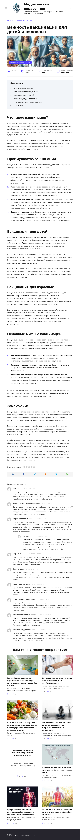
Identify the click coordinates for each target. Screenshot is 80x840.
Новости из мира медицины (20, 62)
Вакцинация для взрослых (25, 99)
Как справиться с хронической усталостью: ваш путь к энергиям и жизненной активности (56, 725)
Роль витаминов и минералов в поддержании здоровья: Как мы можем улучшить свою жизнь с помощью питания (22, 725)
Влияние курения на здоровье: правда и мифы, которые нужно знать (57, 768)
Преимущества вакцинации (26, 92)
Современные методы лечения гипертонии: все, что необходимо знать (57, 680)
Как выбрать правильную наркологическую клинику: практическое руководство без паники (22, 681)
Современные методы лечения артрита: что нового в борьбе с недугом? (57, 810)
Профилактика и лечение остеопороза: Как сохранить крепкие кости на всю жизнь (20, 810)
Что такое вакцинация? (24, 88)
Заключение (19, 106)
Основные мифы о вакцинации (28, 102)
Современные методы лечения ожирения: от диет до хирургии (22, 751)
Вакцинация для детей (24, 95)
